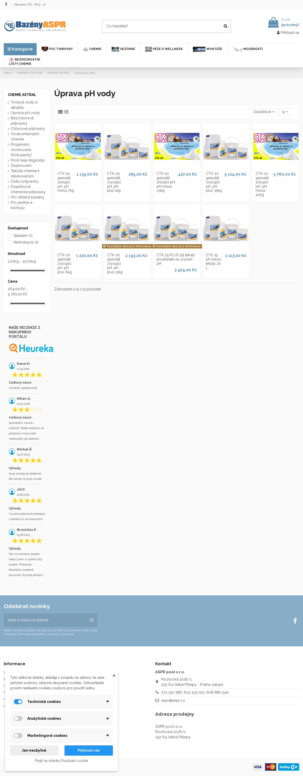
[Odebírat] (91, 620)
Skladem (23, 236)
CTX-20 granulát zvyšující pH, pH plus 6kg (64, 263)
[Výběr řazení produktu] (264, 112)
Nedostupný (26, 242)
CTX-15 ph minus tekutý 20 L (213, 261)
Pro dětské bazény (27, 197)
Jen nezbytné (34, 750)
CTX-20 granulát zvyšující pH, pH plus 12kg (115, 263)
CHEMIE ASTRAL (22, 95)
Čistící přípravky (24, 181)
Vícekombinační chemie (25, 136)
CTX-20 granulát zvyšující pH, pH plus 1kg (114, 182)
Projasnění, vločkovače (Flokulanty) (21, 149)
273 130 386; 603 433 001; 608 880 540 (195, 692)
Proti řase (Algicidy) (28, 160)
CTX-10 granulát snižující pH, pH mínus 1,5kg (166, 182)
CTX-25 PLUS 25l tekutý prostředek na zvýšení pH (176, 259)
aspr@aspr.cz (173, 700)
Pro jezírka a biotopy (21, 205)
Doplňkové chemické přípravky (28, 189)
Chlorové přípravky (28, 128)
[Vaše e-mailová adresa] (45, 620)
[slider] (10, 270)
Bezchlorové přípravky (22, 121)
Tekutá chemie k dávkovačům (25, 173)
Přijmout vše (89, 750)
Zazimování (21, 165)
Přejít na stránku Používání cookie (61, 761)
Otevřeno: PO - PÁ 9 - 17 (30, 4)
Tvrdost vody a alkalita (24, 105)
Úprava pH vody (25, 113)
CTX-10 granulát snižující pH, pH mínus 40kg (262, 184)
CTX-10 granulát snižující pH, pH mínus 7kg (65, 182)
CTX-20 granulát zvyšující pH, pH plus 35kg (214, 182)
